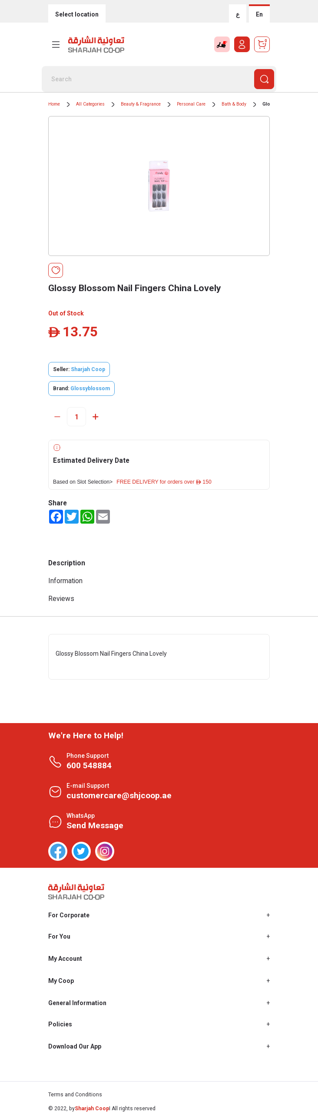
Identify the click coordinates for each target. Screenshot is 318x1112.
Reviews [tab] (61, 598)
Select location (77, 14)
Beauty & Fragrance (141, 104)
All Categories (90, 104)
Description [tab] (66, 563)
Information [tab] (65, 581)
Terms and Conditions (75, 1095)
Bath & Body (234, 104)
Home (54, 104)
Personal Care (191, 104)
